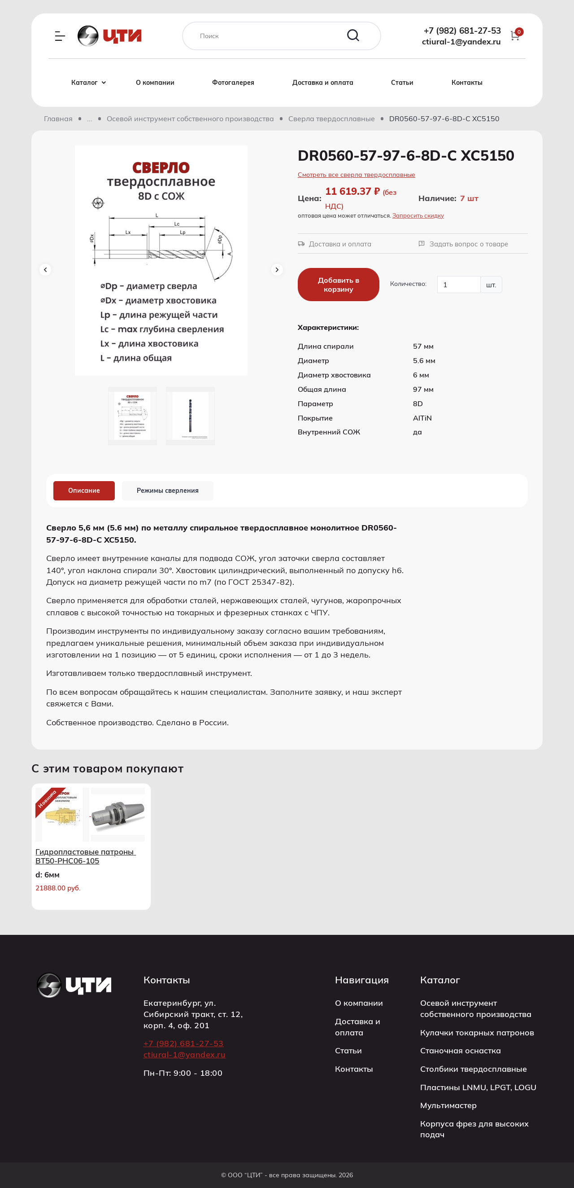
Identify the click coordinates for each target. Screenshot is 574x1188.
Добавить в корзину (338, 285)
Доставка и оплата (322, 83)
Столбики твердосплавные (473, 1069)
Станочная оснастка (460, 1050)
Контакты (467, 83)
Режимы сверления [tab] (168, 491)
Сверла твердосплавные (331, 118)
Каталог (91, 83)
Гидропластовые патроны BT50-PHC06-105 (85, 856)
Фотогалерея (233, 83)
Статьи (402, 83)
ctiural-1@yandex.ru (461, 41)
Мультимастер (448, 1105)
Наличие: (437, 198)
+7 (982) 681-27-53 (462, 30)
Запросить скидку (418, 215)
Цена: (310, 198)
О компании (155, 83)
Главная (58, 118)
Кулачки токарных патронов (477, 1032)
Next (277, 270)
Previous (45, 270)
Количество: (408, 284)
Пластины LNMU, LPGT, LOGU (478, 1087)
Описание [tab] (84, 491)
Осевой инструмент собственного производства (190, 118)
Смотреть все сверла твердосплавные (356, 175)
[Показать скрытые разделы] (89, 118)
